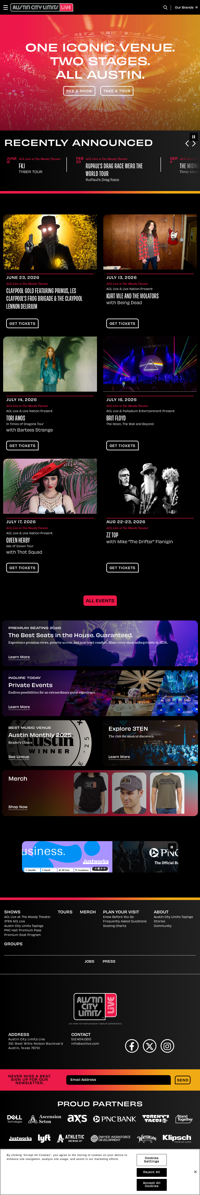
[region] (100, 1172)
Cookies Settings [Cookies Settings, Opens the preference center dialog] (151, 1160)
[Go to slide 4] (104, 868)
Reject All (151, 1172)
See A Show (79, 91)
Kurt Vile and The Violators (132, 296)
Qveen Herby (18, 541)
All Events (100, 601)
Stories (159, 921)
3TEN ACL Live (14, 921)
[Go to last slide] (187, 143)
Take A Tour (116, 91)
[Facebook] (132, 1046)
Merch (88, 912)
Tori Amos (15, 418)
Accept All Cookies (152, 1185)
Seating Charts (114, 926)
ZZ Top (112, 535)
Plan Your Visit (121, 912)
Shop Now (18, 807)
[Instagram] (167, 1046)
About (161, 912)
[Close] (195, 1171)
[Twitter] (149, 1046)
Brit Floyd (116, 418)
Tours (65, 912)
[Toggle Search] (165, 7)
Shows (12, 912)
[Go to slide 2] (98, 868)
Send (183, 1080)
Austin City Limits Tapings (23, 926)
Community (163, 926)
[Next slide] (194, 143)
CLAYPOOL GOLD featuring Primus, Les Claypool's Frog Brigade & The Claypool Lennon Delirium (44, 299)
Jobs (89, 961)
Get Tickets (22, 324)
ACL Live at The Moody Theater (27, 917)
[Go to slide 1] (95, 868)
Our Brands (186, 7)
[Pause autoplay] (194, 137)
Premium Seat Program (22, 935)
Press (109, 961)
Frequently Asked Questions (124, 921)
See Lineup (18, 757)
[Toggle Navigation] (7, 7)
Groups (13, 944)
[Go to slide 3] (101, 868)
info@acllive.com (85, 1044)
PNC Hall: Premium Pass (22, 930)
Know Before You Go (118, 917)
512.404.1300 (81, 1039)
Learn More (19, 657)
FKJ (89, 166)
